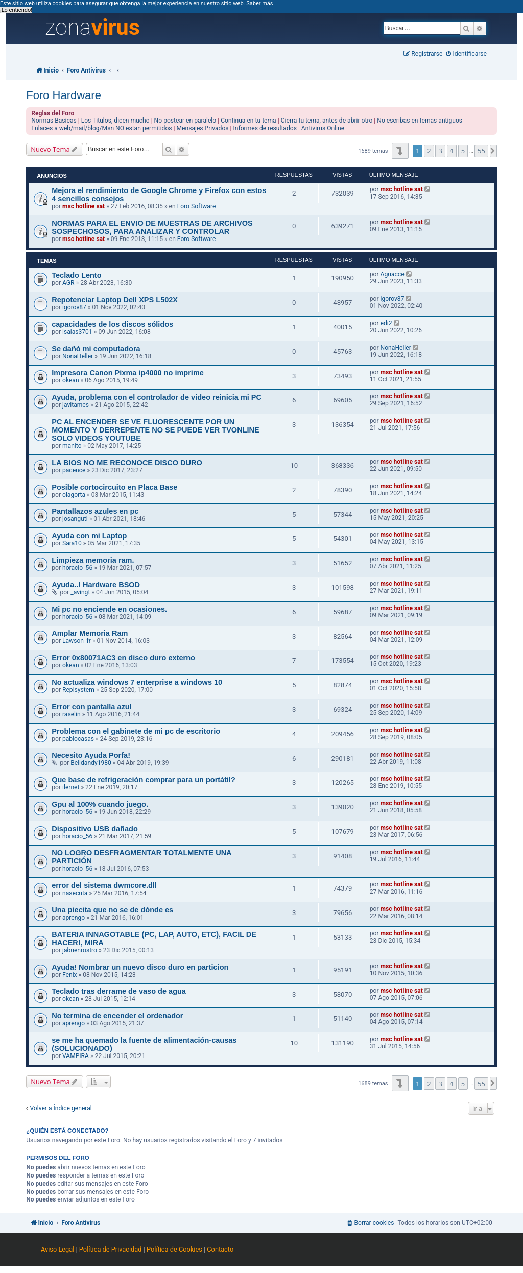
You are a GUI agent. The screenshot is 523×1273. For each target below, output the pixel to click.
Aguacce (393, 274)
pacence (74, 470)
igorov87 (74, 307)
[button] (400, 151)
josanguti (75, 518)
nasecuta (74, 893)
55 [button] (481, 150)
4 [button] (452, 150)
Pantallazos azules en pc (95, 511)
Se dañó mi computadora (96, 349)
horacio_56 (77, 567)
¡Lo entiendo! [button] (16, 10)
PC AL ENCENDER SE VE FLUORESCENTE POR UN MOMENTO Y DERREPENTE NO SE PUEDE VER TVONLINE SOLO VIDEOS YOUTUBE (155, 430)
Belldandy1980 (90, 762)
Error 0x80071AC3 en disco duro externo (123, 658)
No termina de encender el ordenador (117, 1016)
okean (70, 380)
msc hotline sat (83, 206)
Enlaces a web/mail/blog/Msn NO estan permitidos (101, 128)
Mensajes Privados (203, 128)
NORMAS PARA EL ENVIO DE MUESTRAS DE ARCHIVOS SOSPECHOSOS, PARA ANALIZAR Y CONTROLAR (152, 227)
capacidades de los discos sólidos (112, 324)
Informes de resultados (265, 128)
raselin (71, 714)
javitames (75, 405)
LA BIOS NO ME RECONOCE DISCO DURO (127, 463)
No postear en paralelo (185, 120)
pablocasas (78, 738)
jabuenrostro (79, 950)
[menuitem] (466, 54)
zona (92, 27)
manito (72, 445)
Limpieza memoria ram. (93, 560)
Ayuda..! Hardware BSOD (96, 585)
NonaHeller (77, 356)
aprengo (73, 917)
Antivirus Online (322, 128)
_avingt (80, 592)
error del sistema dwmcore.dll (104, 885)
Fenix (69, 974)
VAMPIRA (75, 1056)
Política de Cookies (174, 1249)
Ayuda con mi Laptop (89, 536)
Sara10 (72, 543)
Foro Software (196, 206)
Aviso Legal (57, 1249)
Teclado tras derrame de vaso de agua (119, 991)
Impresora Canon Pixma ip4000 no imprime (128, 373)
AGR (68, 282)
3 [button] (440, 150)
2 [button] (429, 150)
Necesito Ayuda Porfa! (91, 755)
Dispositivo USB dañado (95, 829)
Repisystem (78, 689)
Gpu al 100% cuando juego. (100, 804)
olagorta (73, 494)
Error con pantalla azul (91, 707)
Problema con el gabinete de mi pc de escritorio (136, 731)
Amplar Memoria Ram (90, 633)
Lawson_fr (76, 640)
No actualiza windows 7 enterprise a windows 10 (137, 682)
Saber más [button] (259, 3)
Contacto (220, 1249)
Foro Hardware (63, 95)
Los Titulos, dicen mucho (115, 120)
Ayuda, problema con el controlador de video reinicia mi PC (157, 397)
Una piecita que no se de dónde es (112, 910)
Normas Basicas (54, 120)
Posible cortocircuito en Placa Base (114, 487)
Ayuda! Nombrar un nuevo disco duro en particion (140, 967)
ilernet (70, 787)
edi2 (386, 323)
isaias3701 (77, 331)
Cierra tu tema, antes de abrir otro (327, 120)
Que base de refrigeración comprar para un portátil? (143, 780)
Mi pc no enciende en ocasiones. (109, 609)
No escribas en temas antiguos (419, 120)
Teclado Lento (76, 275)
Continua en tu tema (248, 120)
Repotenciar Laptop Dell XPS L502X (115, 300)
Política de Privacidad (110, 1249)
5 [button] (463, 150)
